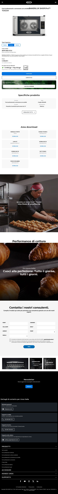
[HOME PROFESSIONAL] (29, 2)
